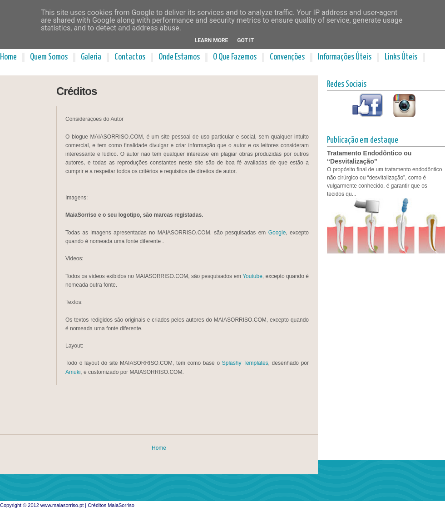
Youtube (252, 276)
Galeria (91, 57)
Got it (245, 40)
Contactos (129, 57)
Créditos (76, 91)
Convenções (287, 57)
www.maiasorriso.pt (62, 505)
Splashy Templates (245, 363)
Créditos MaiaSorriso (111, 505)
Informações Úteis (344, 57)
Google (277, 232)
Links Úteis (401, 57)
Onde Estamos (179, 57)
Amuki (72, 372)
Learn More (211, 40)
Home (8, 57)
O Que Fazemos (235, 57)
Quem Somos (49, 57)
